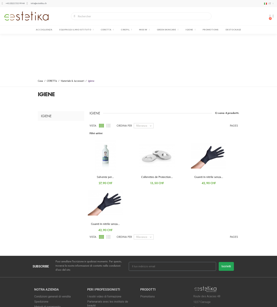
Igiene (46, 75)
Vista (93, 84)
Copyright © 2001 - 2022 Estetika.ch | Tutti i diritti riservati (67, 302)
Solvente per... (105, 135)
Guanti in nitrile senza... (208, 135)
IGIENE (190, 29)
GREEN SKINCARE (168, 29)
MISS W (144, 29)
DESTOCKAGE (233, 29)
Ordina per (124, 84)
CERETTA (107, 29)
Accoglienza (44, 29)
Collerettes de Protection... (157, 135)
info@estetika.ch (213, 277)
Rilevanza (144, 84)
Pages (234, 84)
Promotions (211, 29)
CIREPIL (126, 29)
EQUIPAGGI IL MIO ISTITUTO (76, 29)
